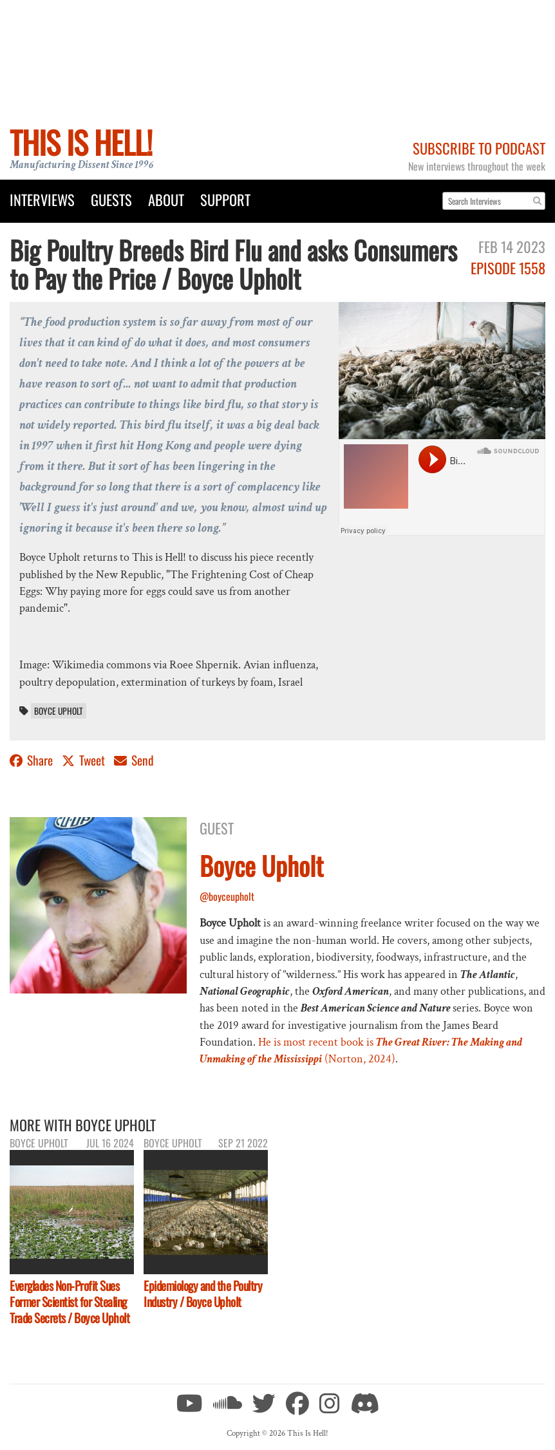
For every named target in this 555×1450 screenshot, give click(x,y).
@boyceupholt (227, 896)
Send (134, 760)
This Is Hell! (81, 142)
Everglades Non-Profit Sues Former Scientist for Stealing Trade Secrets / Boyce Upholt (69, 1301)
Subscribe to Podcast (479, 147)
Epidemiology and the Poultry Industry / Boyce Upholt (203, 1293)
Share (32, 760)
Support (225, 199)
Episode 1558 (508, 267)
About (166, 199)
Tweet (85, 760)
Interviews (42, 199)
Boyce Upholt (58, 710)
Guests (111, 199)
